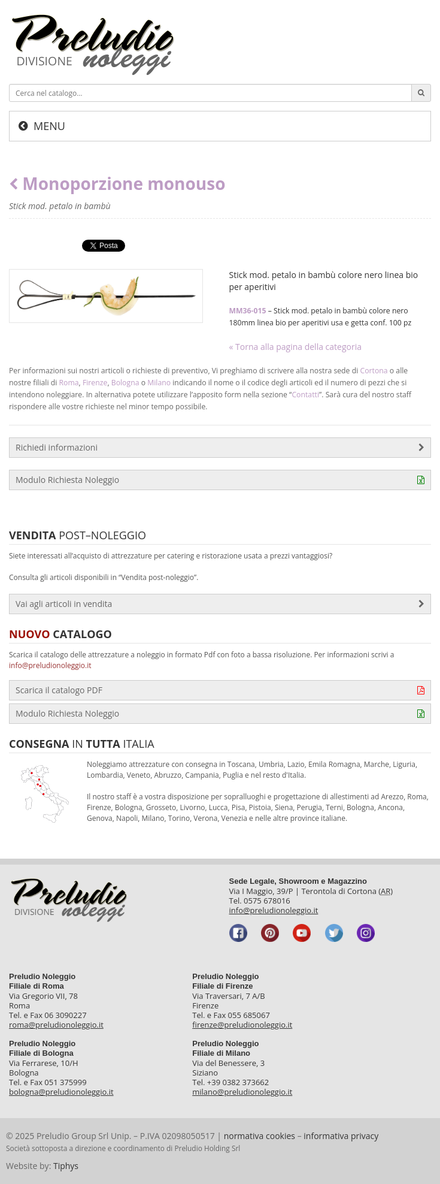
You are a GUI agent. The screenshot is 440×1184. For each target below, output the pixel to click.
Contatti (305, 394)
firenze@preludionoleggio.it (242, 1024)
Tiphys (65, 1165)
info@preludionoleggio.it (50, 665)
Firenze (95, 382)
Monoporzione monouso (117, 184)
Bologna (125, 382)
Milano (159, 382)
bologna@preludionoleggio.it (61, 1091)
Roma (69, 382)
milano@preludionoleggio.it (242, 1091)
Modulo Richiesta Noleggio (220, 480)
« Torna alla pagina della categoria (295, 346)
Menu (49, 126)
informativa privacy (341, 1135)
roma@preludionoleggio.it (56, 1024)
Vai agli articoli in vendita (220, 604)
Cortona (373, 371)
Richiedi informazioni (220, 448)
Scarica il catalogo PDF (220, 690)
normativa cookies (259, 1135)
